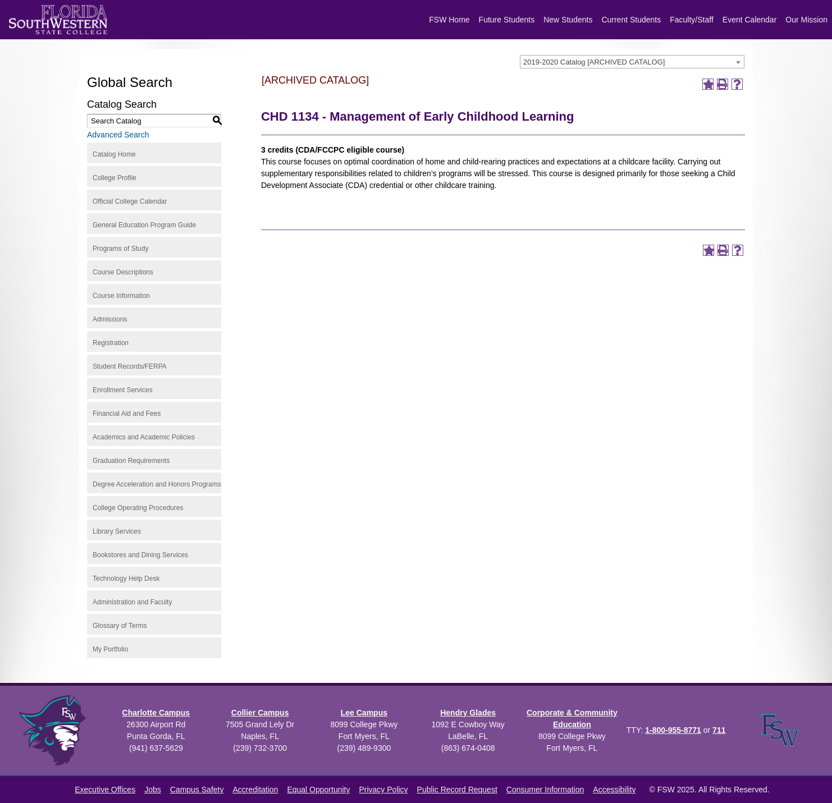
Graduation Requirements (131, 461)
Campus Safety (197, 789)
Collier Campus (260, 712)
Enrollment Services (123, 390)
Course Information (121, 296)
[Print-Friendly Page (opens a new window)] (722, 84)
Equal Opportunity (318, 789)
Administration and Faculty (132, 602)
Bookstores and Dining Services (140, 555)
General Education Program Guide (144, 225)
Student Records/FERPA (130, 366)
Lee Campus (364, 712)
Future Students (507, 19)
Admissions (110, 319)
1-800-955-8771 (673, 730)
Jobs (152, 789)
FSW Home (449, 19)
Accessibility (614, 789)
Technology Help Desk (126, 578)
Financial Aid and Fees (127, 413)
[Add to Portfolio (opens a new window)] (708, 84)
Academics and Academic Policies (144, 437)
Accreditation (255, 789)
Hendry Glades (468, 712)
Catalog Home (114, 154)
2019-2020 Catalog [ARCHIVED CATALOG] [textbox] (594, 62)
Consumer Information (545, 789)
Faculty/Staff (692, 19)
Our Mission (806, 19)
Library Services (117, 531)
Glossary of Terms (120, 626)
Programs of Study (120, 249)
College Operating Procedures (138, 508)
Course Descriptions (123, 272)
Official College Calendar (130, 201)
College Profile (114, 178)
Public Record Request (457, 789)
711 (718, 730)
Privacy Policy (383, 789)
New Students (567, 19)
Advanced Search (118, 134)
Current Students (631, 19)
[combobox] (632, 61)
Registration (111, 343)
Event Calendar (750, 19)
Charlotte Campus (156, 712)
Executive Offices (105, 789)
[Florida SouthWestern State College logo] (58, 19)
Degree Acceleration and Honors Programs (157, 484)
